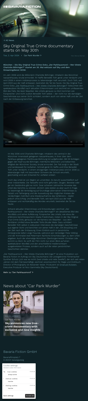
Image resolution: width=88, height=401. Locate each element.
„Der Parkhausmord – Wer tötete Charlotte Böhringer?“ (41, 85)
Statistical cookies (10, 379)
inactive (10, 381)
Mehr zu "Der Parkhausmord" (17, 272)
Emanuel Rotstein (68, 264)
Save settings (8, 396)
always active (12, 374)
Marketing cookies (10, 385)
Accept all (30, 396)
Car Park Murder (31, 55)
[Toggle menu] (82, 7)
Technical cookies (10, 372)
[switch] (10, 374)
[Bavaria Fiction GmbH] (22, 7)
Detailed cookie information (12, 368)
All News (10, 40)
